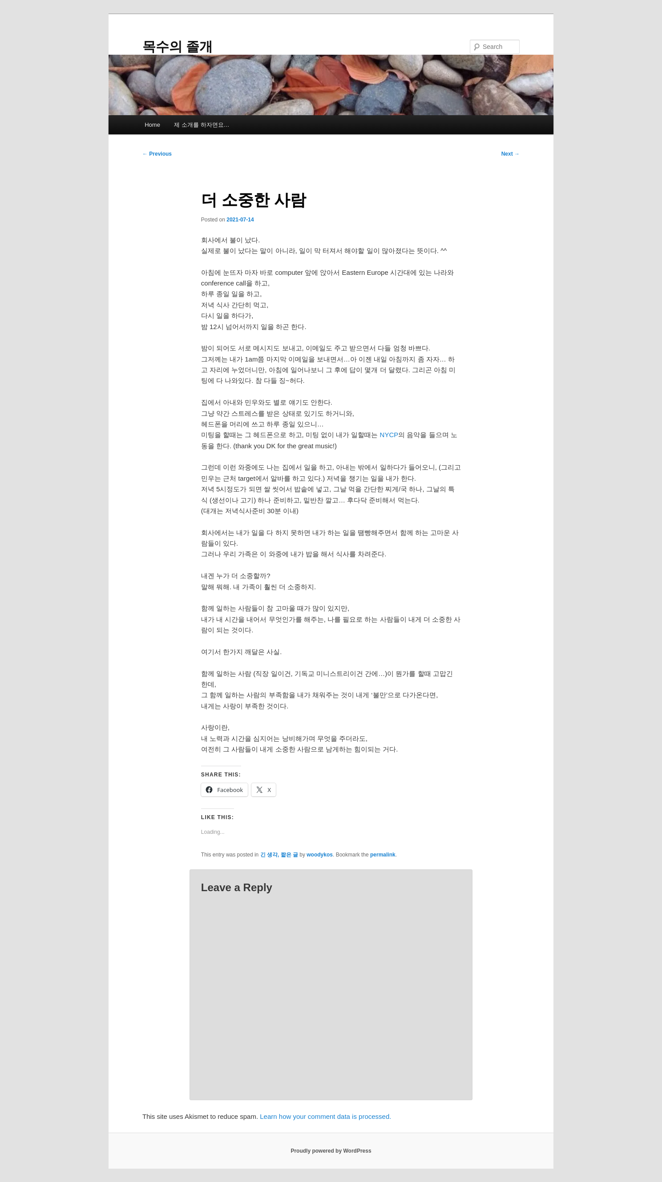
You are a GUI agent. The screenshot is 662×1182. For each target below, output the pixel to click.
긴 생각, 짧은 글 (279, 855)
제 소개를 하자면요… (201, 124)
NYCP (389, 434)
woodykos (320, 855)
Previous (157, 154)
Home (152, 124)
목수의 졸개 (177, 46)
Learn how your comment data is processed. (325, 1116)
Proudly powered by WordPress (331, 1151)
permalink (383, 855)
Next (510, 154)
